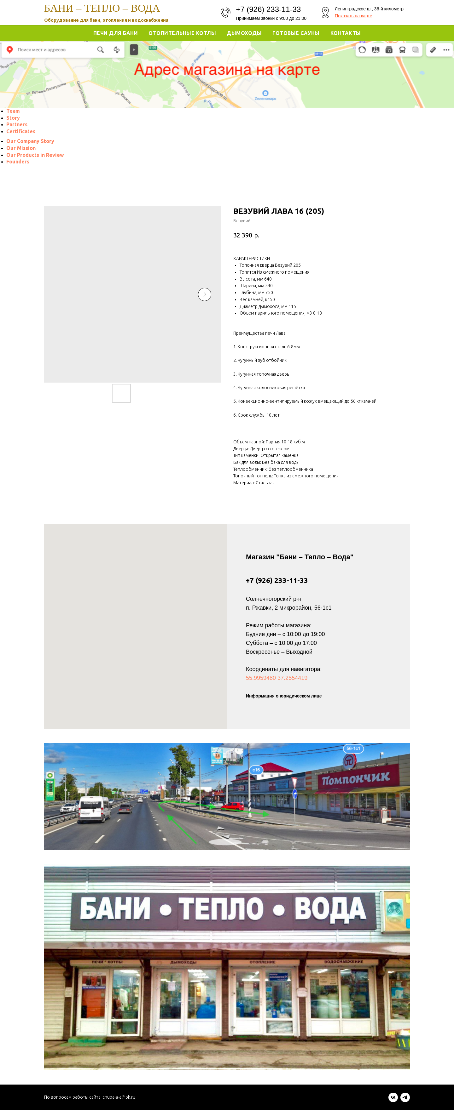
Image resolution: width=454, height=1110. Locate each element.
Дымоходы (244, 33)
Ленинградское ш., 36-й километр (369, 8)
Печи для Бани (115, 33)
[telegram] (405, 1100)
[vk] (393, 1100)
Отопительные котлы (182, 33)
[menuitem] (13, 111)
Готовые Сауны (296, 33)
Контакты (345, 33)
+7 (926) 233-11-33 (277, 580)
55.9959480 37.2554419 (276, 678)
